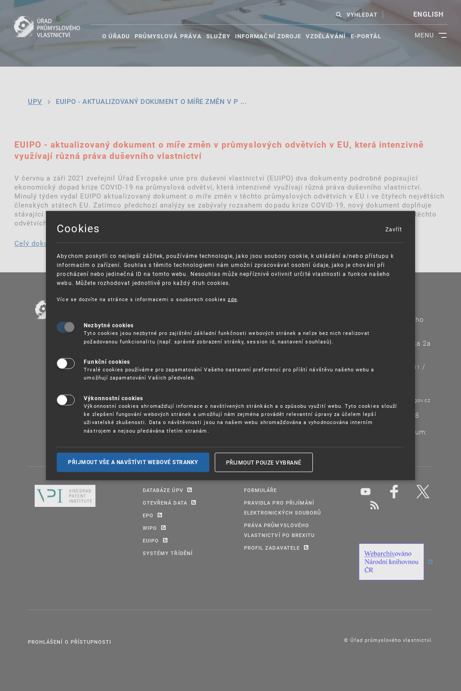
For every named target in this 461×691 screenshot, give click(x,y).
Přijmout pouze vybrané (264, 462)
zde (232, 298)
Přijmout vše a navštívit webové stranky (133, 462)
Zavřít (393, 228)
